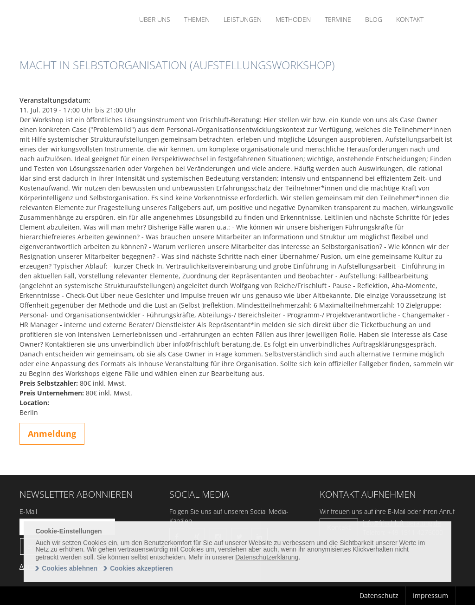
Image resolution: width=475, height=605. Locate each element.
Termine (338, 19)
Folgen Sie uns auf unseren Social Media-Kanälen (229, 516)
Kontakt (410, 19)
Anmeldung (52, 433)
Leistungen (243, 19)
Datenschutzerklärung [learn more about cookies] (266, 557)
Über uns (154, 19)
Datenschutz (378, 595)
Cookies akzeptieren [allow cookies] (141, 568)
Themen (197, 19)
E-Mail (28, 511)
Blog (373, 19)
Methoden (293, 19)
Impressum (430, 595)
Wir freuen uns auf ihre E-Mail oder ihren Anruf (387, 511)
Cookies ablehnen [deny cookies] (69, 568)
